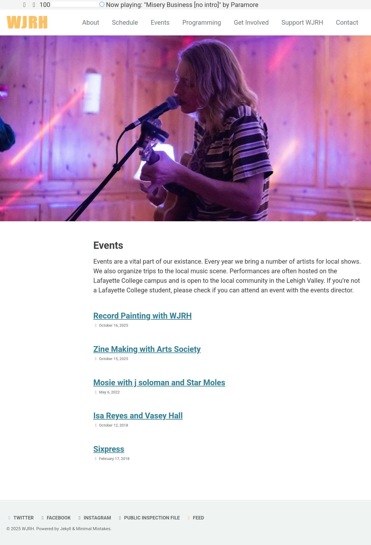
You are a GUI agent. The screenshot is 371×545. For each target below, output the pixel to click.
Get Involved (251, 22)
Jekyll (65, 528)
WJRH (28, 528)
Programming (201, 22)
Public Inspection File (148, 518)
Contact (347, 22)
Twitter (20, 518)
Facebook (55, 518)
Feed (195, 518)
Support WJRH (302, 22)
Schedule (125, 22)
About (90, 22)
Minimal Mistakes (93, 528)
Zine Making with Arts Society (147, 349)
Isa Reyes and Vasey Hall (138, 415)
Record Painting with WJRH (142, 316)
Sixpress (108, 449)
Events (160, 22)
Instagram (94, 518)
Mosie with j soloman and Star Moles (159, 382)
